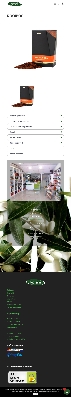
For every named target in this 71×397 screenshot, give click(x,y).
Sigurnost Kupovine (15, 324)
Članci (9, 302)
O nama (10, 296)
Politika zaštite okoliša (16, 339)
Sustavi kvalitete (14, 336)
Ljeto (11, 148)
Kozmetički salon (14, 305)
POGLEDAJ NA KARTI (35, 219)
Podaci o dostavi (13, 318)
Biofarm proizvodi (36, 115)
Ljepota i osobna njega (36, 121)
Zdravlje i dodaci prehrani (36, 126)
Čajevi (36, 132)
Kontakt (10, 293)
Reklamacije (12, 327)
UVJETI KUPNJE (13, 314)
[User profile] (63, 5)
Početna (10, 290)
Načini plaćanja (13, 321)
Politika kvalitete (14, 333)
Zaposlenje (11, 299)
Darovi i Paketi (36, 137)
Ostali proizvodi (36, 142)
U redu (35, 394)
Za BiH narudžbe (14, 308)
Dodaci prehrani (16, 153)
